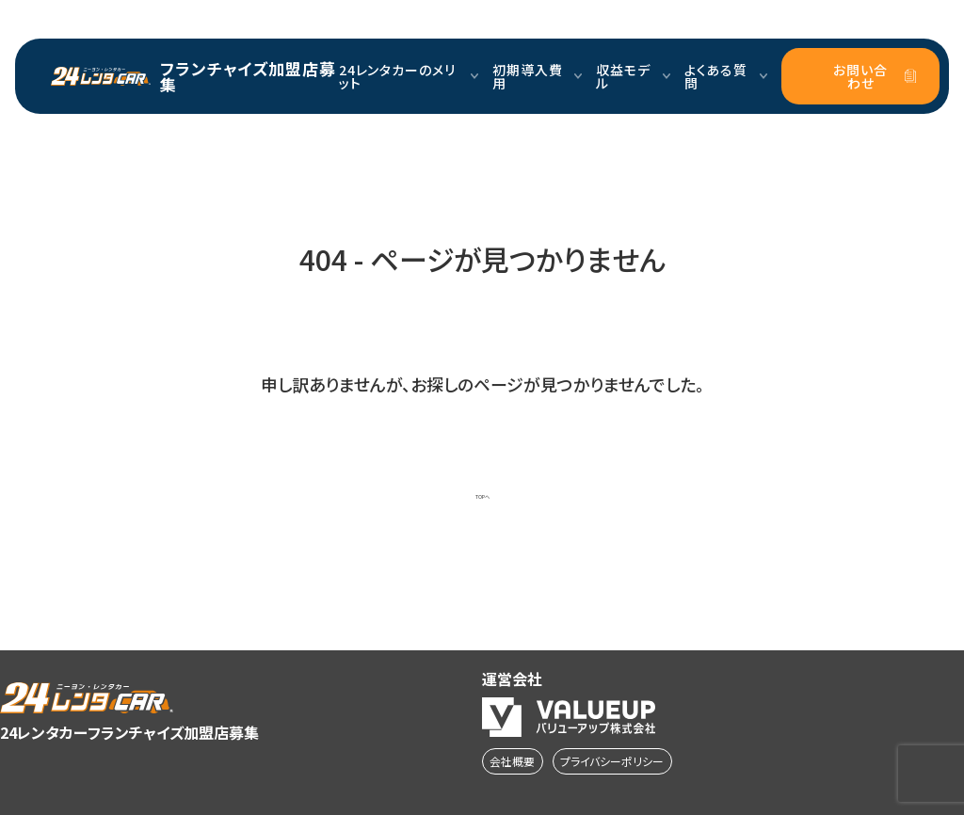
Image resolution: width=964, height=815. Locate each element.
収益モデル (633, 76)
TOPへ (482, 497)
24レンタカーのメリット (408, 76)
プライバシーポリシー (612, 761)
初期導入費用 (537, 76)
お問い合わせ (874, 76)
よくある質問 (726, 76)
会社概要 (512, 761)
